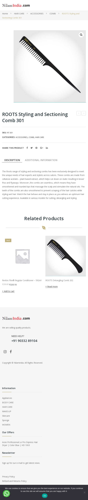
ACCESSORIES (36, 13)
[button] (81, 34)
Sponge (5, 420)
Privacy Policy (8, 476)
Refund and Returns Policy (14, 481)
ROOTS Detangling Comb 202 (59, 280)
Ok (44, 496)
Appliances (7, 398)
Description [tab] (12, 160)
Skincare (6, 415)
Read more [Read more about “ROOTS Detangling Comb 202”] (52, 286)
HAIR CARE (19, 13)
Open (79, 5)
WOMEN (6, 424)
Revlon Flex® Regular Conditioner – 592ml (21, 280)
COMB (53, 13)
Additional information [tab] (41, 160)
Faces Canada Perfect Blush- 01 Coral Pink (79, 113)
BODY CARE (7, 402)
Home (5, 13)
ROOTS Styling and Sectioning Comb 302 (84, 113)
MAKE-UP (6, 411)
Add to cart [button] (9, 291)
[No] (84, 492)
